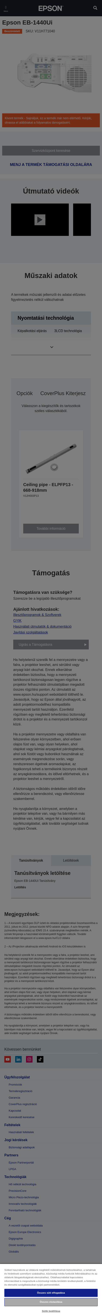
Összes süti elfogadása (51, 1292)
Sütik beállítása (51, 1311)
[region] (51, 1289)
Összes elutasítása (51, 1302)
